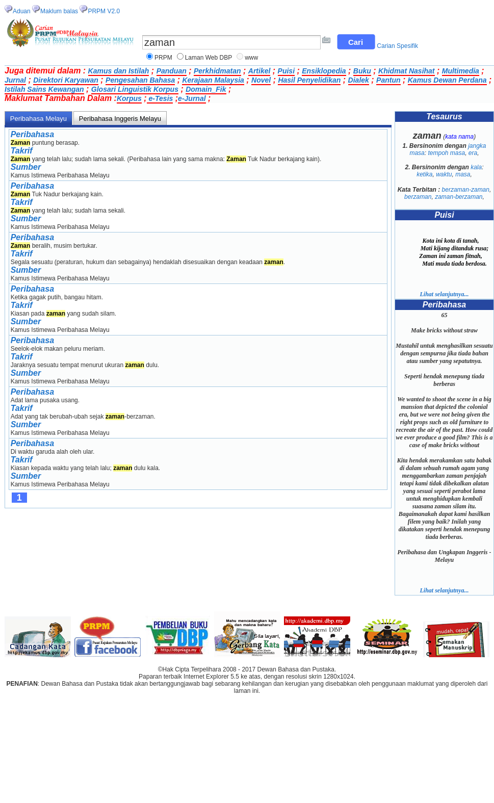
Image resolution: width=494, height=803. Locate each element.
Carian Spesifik (397, 45)
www (251, 57)
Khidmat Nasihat (406, 71)
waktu (444, 174)
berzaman (417, 196)
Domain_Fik (206, 89)
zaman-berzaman (458, 196)
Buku (362, 71)
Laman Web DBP (208, 57)
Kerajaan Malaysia (213, 80)
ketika (424, 174)
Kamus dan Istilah (118, 71)
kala (476, 167)
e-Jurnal (191, 98)
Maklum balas (59, 11)
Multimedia (460, 71)
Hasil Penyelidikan (309, 80)
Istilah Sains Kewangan (44, 89)
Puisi (286, 71)
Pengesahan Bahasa (140, 80)
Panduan (172, 71)
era (473, 153)
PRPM (163, 57)
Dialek (358, 80)
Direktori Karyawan (65, 80)
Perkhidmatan (217, 71)
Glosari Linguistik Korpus (134, 89)
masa (462, 174)
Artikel (259, 71)
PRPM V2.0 (104, 11)
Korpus (129, 98)
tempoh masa (446, 153)
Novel (261, 80)
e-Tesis (160, 98)
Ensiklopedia (324, 71)
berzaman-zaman (465, 189)
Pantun (388, 80)
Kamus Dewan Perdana (447, 80)
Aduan (22, 11)
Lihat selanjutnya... (444, 294)
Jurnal (15, 80)
